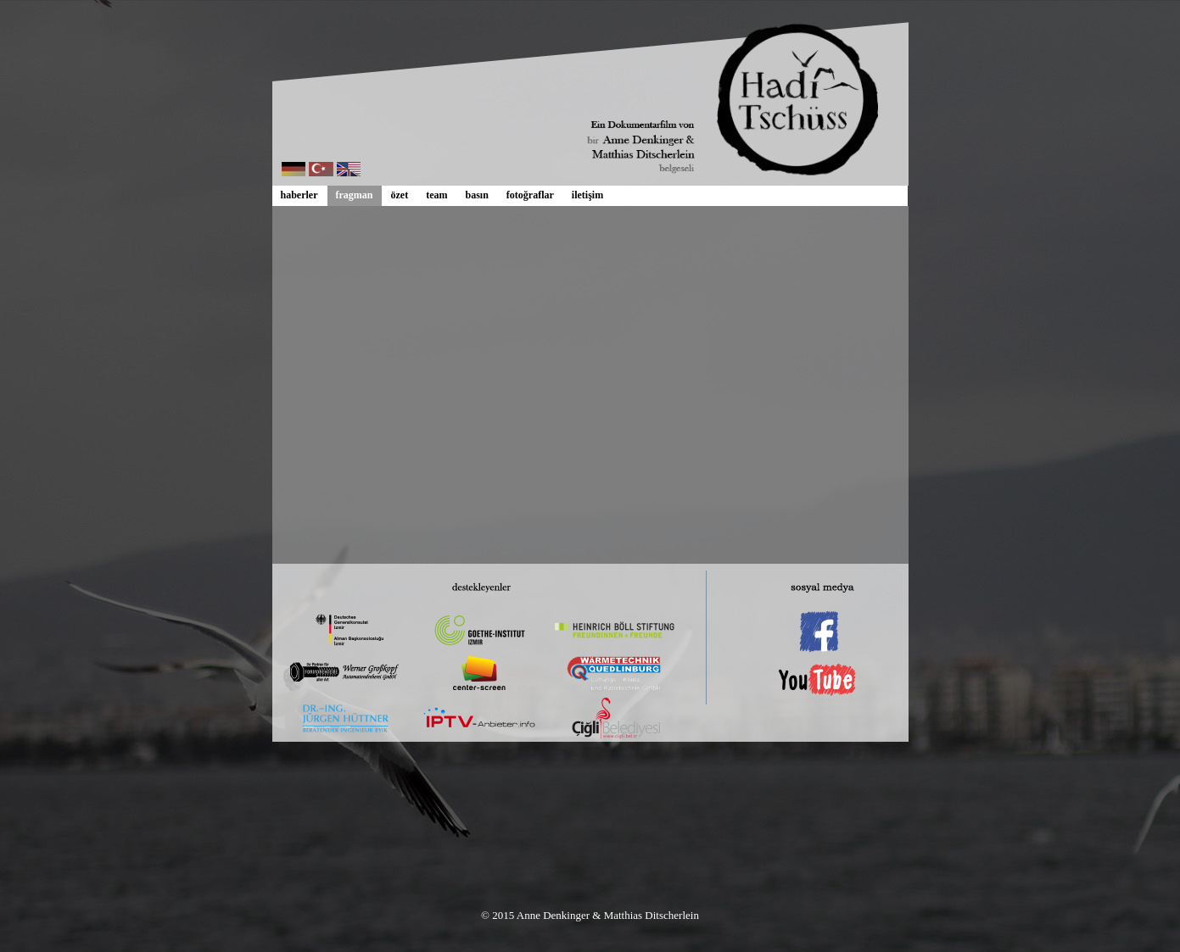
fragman (354, 195)
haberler (299, 195)
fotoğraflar (530, 195)
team (436, 195)
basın (476, 195)
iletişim (587, 195)
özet (400, 195)
